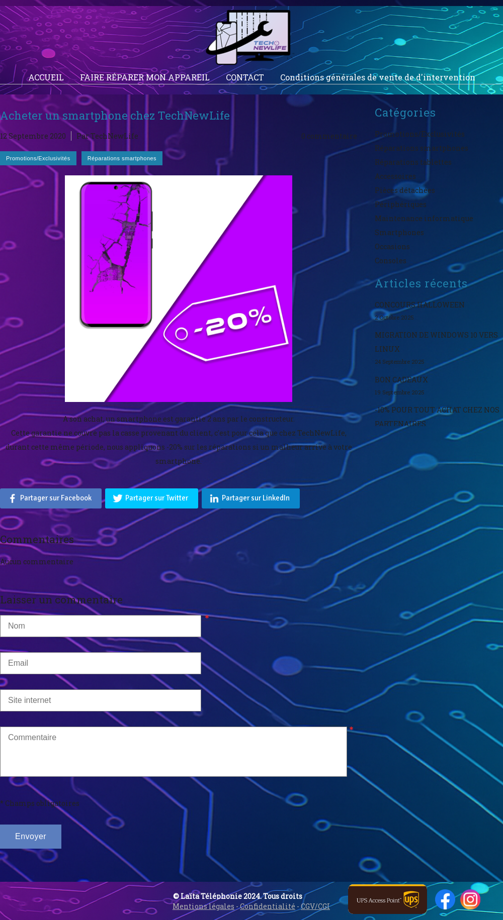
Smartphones (399, 232)
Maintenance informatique (424, 218)
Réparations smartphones (421, 148)
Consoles (390, 260)
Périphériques (401, 204)
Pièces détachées (405, 190)
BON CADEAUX (401, 379)
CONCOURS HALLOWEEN (420, 305)
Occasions (392, 246)
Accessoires (395, 176)
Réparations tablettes (413, 162)
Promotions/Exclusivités (420, 134)
